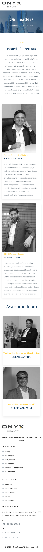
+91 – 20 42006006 (11, 524)
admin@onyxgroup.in (11, 532)
